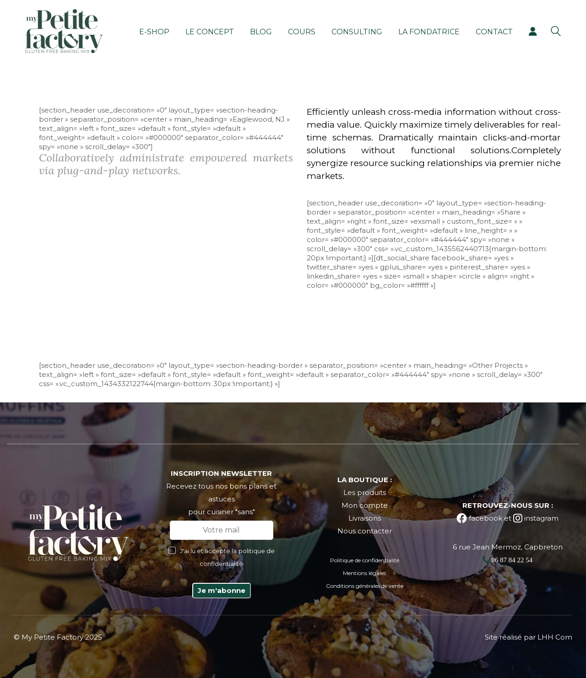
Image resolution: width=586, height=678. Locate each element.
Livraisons (364, 518)
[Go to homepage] (64, 31)
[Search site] (556, 32)
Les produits (364, 492)
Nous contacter (364, 531)
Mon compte (365, 505)
